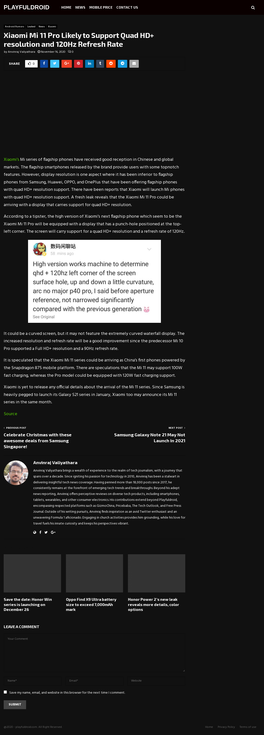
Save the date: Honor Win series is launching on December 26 (28, 604)
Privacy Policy (226, 727)
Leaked (31, 27)
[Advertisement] (94, 116)
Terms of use (248, 727)
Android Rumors (14, 27)
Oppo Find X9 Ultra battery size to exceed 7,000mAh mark (91, 604)
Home (66, 7)
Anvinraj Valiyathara (21, 51)
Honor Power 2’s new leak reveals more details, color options (153, 604)
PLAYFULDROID (26, 7)
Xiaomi (52, 27)
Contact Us (127, 7)
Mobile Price (100, 7)
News (80, 7)
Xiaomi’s (11, 159)
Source (10, 414)
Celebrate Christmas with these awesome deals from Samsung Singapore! (38, 440)
